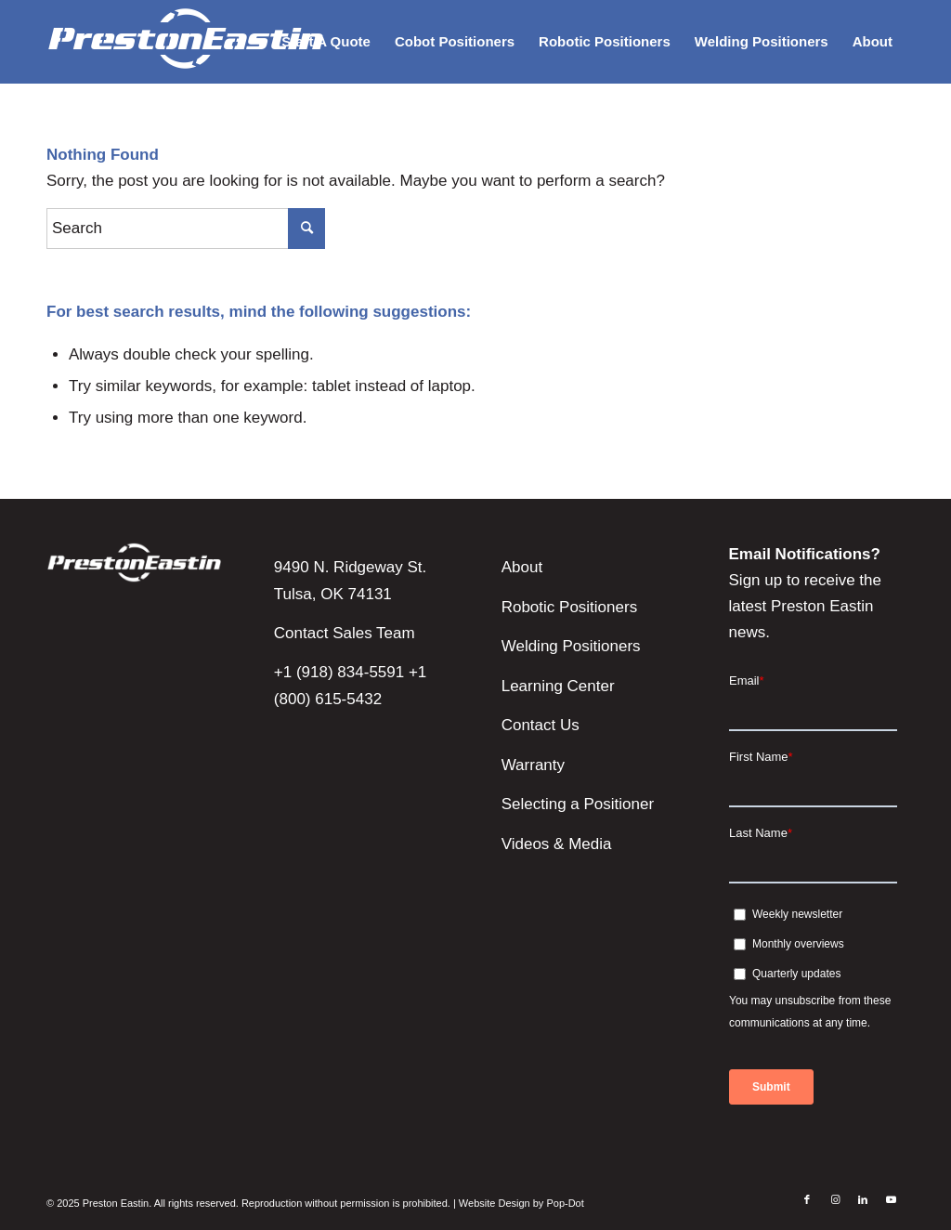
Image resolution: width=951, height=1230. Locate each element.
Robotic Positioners (569, 607)
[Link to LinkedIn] (863, 1199)
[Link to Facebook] (807, 1199)
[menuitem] (326, 42)
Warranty (533, 765)
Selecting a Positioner (578, 804)
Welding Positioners (571, 646)
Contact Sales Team (344, 633)
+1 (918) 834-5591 (339, 672)
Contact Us (541, 725)
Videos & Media (557, 844)
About (522, 567)
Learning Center (558, 686)
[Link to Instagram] (835, 1199)
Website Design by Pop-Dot (521, 1203)
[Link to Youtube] (891, 1199)
